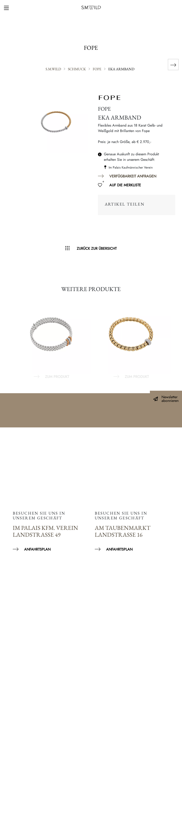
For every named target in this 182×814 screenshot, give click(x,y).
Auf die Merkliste (125, 185)
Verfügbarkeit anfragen (132, 176)
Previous (9, 336)
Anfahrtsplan (37, 549)
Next (172, 336)
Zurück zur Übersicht (97, 248)
